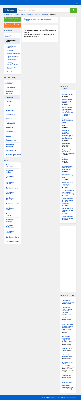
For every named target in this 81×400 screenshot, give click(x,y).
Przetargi (16, 14)
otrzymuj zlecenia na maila (12, 24)
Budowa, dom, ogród (27, 14)
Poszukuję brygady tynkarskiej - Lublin (68, 218)
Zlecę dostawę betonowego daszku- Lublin (68, 177)
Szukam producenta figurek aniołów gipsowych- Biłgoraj (68, 193)
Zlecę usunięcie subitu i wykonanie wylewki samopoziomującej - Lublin (68, 123)
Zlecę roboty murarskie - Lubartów (68, 160)
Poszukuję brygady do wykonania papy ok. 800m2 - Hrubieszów (68, 202)
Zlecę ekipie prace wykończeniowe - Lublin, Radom (68, 168)
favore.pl (15, 2)
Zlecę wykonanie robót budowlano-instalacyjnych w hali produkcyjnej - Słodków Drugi (68, 112)
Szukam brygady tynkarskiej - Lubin (68, 94)
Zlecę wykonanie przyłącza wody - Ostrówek (68, 102)
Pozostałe (37, 14)
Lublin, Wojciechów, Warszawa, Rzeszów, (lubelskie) (68, 367)
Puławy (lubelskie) (68, 386)
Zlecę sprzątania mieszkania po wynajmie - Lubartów (68, 152)
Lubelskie (45, 14)
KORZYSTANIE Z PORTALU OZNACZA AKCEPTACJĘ (59, 397)
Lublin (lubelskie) (68, 302)
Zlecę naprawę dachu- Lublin (68, 145)
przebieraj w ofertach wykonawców (12, 18)
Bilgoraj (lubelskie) (68, 349)
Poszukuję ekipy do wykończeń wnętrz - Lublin (68, 211)
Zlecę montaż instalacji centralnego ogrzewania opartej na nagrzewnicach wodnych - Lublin (68, 135)
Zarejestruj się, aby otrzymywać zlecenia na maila (38, 19)
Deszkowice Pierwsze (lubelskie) (68, 328)
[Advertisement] (68, 49)
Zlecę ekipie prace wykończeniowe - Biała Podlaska (68, 185)
